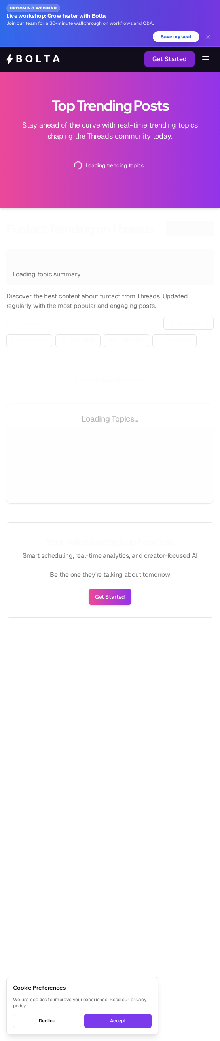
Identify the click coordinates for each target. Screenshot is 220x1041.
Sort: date (189, 323)
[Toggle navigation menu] (206, 59)
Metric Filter (29, 340)
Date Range (78, 340)
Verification (174, 340)
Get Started (169, 59)
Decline (47, 1021)
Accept (118, 1021)
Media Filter (126, 340)
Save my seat (176, 37)
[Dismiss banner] (208, 36)
